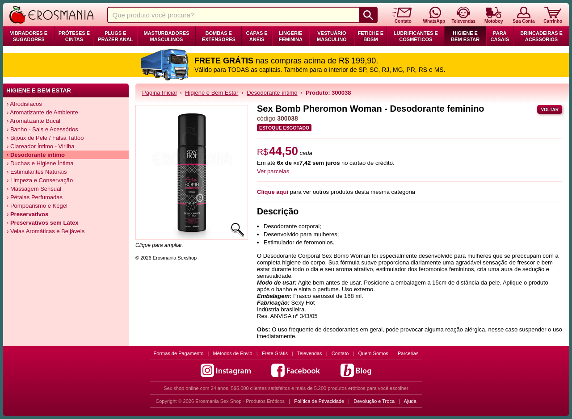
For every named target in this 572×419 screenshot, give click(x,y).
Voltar (550, 109)
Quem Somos (373, 353)
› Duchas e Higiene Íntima (40, 163)
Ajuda (410, 401)
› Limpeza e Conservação (40, 180)
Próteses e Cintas (74, 36)
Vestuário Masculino (332, 36)
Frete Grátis (275, 353)
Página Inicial (159, 92)
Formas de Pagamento (179, 353)
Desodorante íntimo (272, 92)
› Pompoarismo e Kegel (37, 205)
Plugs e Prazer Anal (115, 36)
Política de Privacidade (319, 401)
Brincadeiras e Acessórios (541, 36)
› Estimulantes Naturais (37, 171)
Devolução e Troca (374, 401)
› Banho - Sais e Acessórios (42, 129)
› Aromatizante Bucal (33, 120)
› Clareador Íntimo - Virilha (40, 146)
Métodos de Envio (232, 353)
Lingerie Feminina (291, 36)
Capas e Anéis (257, 36)
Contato (340, 353)
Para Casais (500, 36)
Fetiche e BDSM (370, 36)
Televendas (309, 353)
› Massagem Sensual (34, 188)
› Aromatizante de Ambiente (42, 112)
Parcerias (408, 353)
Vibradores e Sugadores (28, 36)
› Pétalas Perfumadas (35, 197)
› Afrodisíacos (24, 104)
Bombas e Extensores (219, 36)
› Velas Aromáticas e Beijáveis (45, 231)
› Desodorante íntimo (36, 154)
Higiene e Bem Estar (465, 36)
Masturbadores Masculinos (166, 36)
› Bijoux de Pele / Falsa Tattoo (45, 137)
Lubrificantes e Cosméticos (416, 36)
